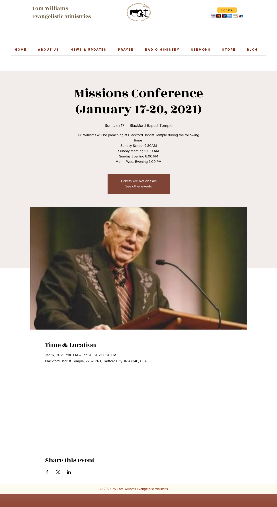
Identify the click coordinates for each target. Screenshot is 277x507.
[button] (227, 12)
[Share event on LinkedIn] (69, 472)
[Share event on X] (58, 472)
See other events (138, 186)
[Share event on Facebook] (47, 472)
